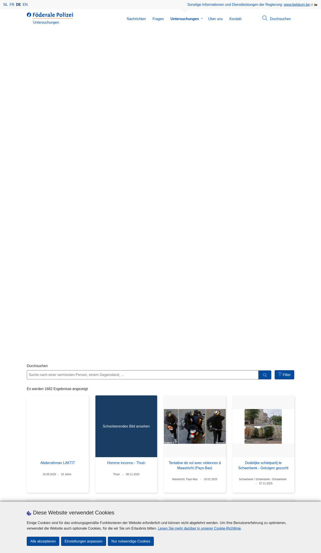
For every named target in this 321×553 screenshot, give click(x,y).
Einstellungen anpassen (84, 541)
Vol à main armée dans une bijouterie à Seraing (194, 306)
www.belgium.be (297, 4)
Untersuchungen (185, 19)
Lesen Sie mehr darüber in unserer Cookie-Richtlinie (199, 528)
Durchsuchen (37, 103)
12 (206, 462)
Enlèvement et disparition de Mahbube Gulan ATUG (263, 414)
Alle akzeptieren (43, 541)
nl (5, 4)
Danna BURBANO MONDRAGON (58, 412)
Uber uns (215, 19)
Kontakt (235, 19)
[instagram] (185, 497)
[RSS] (211, 497)
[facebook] (176, 497)
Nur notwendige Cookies (130, 541)
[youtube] (202, 497)
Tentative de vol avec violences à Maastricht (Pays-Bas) (195, 203)
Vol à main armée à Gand (195, 412)
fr (12, 4)
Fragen (158, 19)
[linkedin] (194, 497)
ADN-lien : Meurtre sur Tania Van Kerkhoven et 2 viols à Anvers (126, 306)
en (25, 4)
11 (195, 462)
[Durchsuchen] (265, 112)
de (18, 4)
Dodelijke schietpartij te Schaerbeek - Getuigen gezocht (263, 203)
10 (184, 462)
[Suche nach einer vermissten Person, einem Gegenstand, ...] (143, 112)
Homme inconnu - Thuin (126, 200)
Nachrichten (136, 19)
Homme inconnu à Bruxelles (57, 304)
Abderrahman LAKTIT (57, 200)
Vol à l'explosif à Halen (263, 304)
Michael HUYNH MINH (126, 412)
